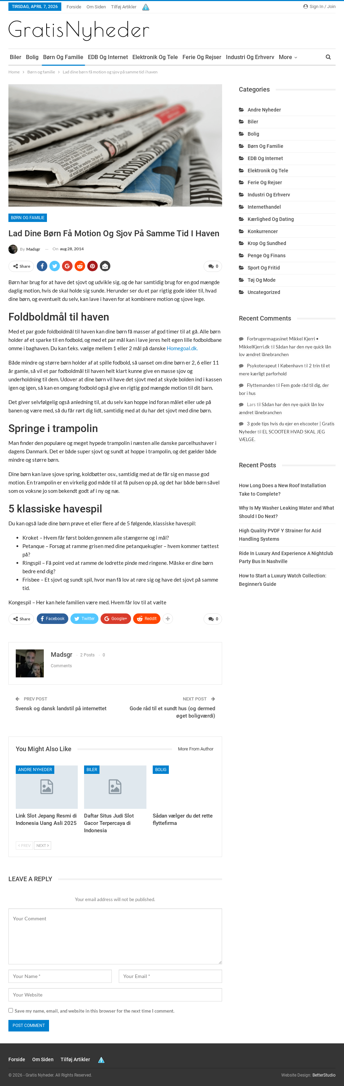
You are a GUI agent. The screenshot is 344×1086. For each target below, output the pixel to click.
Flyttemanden (261, 385)
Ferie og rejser (202, 57)
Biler (15, 57)
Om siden (96, 6)
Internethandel (264, 207)
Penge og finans (266, 255)
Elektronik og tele (155, 57)
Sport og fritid (264, 268)
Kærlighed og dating (271, 219)
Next (42, 845)
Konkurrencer (263, 231)
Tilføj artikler (123, 6)
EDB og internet (108, 57)
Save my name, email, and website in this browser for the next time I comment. (94, 1011)
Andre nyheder (35, 769)
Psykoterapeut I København (275, 365)
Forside (74, 6)
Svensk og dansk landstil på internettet (60, 708)
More (285, 57)
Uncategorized (264, 292)
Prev (24, 845)
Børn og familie (63, 57)
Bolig (32, 57)
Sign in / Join (319, 6)
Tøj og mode (262, 280)
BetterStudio (324, 1075)
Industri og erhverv (250, 57)
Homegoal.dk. (182, 348)
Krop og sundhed (267, 243)
